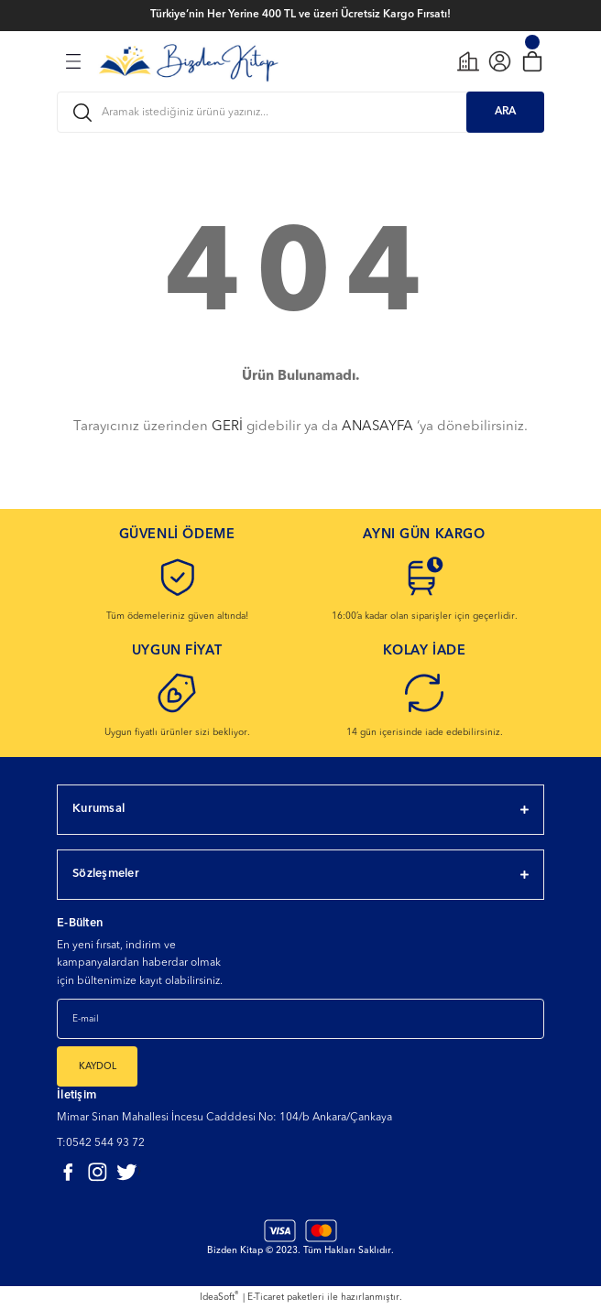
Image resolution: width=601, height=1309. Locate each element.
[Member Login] (499, 61)
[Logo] (188, 60)
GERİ (227, 427)
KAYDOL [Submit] (97, 1066)
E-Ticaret (265, 1297)
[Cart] (531, 61)
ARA (505, 111)
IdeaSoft (219, 1296)
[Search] (300, 112)
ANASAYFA (377, 427)
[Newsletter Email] (300, 1019)
